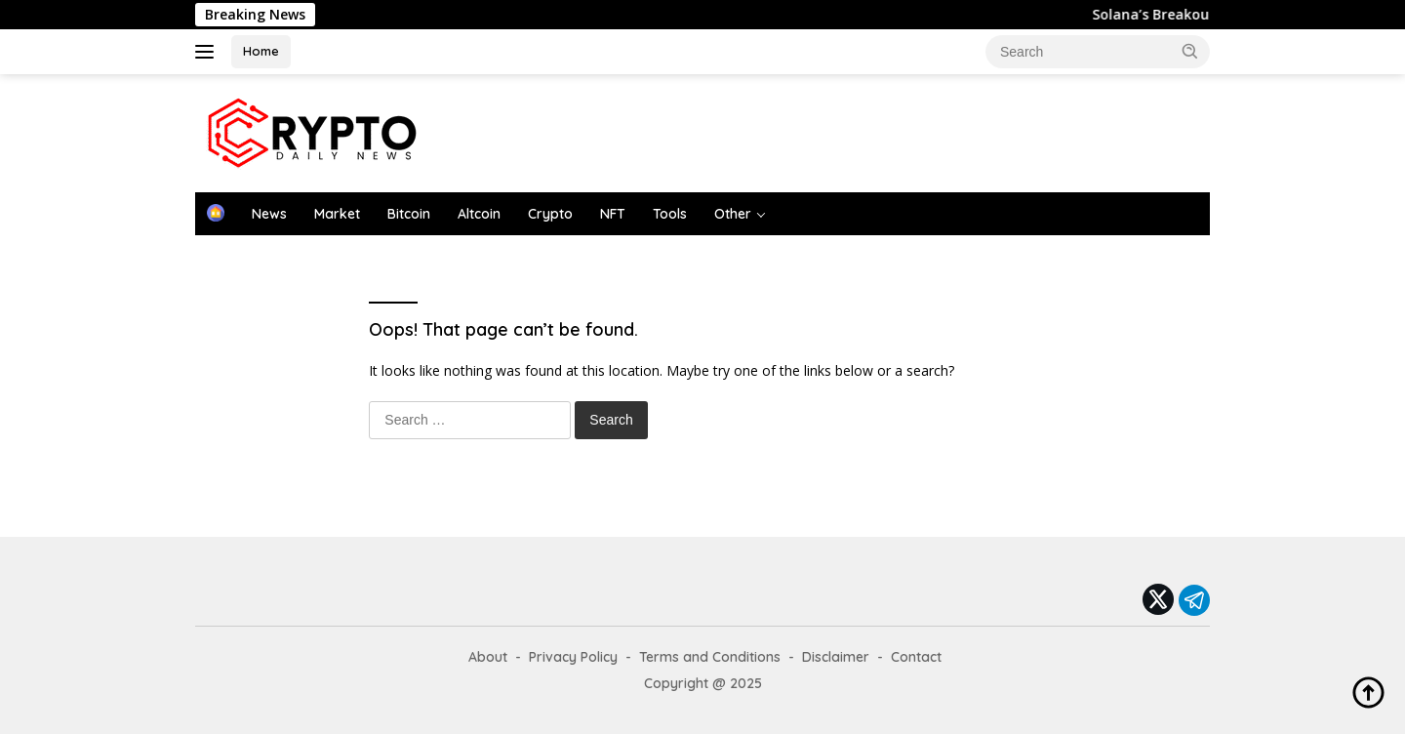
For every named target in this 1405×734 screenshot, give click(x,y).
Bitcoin (408, 214)
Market (337, 214)
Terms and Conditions (710, 657)
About (487, 657)
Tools (670, 214)
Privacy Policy (573, 657)
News (269, 214)
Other (732, 214)
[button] (1190, 50)
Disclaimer (835, 657)
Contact (916, 657)
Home (261, 51)
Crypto (550, 214)
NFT (612, 214)
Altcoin (479, 214)
